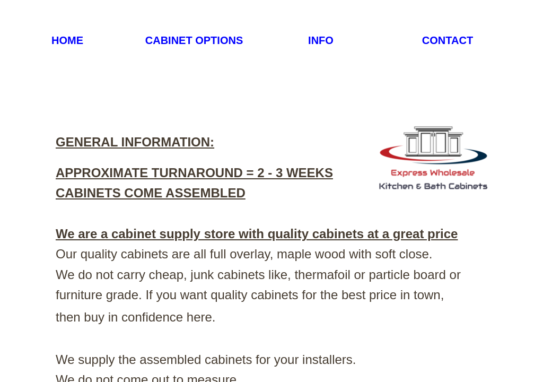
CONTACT (447, 40)
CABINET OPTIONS (194, 40)
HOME (67, 40)
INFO (321, 40)
